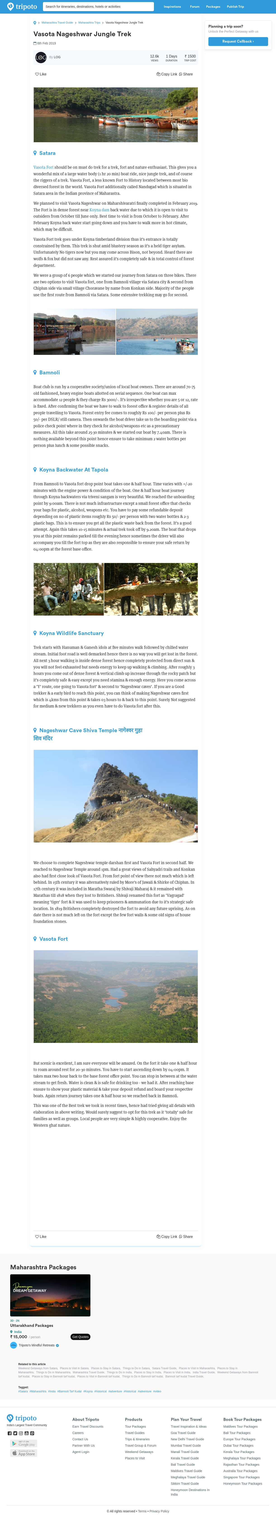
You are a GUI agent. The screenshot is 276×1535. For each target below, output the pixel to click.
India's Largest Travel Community (27, 1425)
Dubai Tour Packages (238, 1445)
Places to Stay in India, (148, 1372)
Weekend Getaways (139, 1452)
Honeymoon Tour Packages (242, 1483)
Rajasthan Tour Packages (241, 1464)
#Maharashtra (38, 1391)
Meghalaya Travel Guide (188, 1477)
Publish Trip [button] (237, 6)
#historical (100, 1391)
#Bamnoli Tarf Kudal (69, 1391)
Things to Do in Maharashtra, (53, 1372)
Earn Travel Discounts (87, 1426)
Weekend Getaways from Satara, (38, 1368)
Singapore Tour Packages (241, 1477)
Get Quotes (80, 1337)
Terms (142, 1511)
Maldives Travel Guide (186, 1471)
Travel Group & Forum (140, 1445)
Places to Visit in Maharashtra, (197, 1368)
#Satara (23, 1391)
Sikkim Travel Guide (185, 1483)
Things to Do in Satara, (137, 1368)
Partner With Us (83, 1445)
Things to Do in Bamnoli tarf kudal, (142, 1376)
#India (52, 1391)
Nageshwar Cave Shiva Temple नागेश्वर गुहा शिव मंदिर (87, 734)
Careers (78, 1433)
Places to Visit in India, (177, 1372)
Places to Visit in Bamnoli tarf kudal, (98, 1376)
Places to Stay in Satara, (106, 1368)
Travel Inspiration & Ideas (189, 1426)
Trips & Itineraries (137, 1439)
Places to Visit (135, 1458)
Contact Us (80, 1439)
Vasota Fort (43, 167)
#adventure (115, 1391)
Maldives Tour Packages (240, 1426)
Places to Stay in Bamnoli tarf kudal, (53, 1376)
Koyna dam (99, 209)
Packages (213, 6)
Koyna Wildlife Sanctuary (68, 633)
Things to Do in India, (119, 1372)
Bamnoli (46, 372)
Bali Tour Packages (236, 1433)
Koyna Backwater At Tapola (70, 470)
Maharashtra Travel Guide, (89, 1372)
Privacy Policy (159, 1511)
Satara (44, 153)
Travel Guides (135, 1433)
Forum (194, 6)
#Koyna (88, 1391)
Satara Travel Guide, (164, 1368)
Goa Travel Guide (183, 1433)
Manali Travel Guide (185, 1452)
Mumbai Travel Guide (186, 1445)
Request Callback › (238, 41)
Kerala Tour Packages (238, 1452)
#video (157, 1391)
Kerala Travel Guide (185, 1458)
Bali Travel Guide (183, 1464)
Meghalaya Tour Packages (242, 1458)
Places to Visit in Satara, (74, 1368)
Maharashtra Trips (89, 22)
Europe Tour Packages (239, 1439)
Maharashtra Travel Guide (57, 22)
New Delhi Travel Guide (187, 1439)
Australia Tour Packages (240, 1471)
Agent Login (80, 1452)
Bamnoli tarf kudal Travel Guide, (184, 1376)
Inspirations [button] (173, 6)
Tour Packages (135, 1426)
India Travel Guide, (204, 1372)
